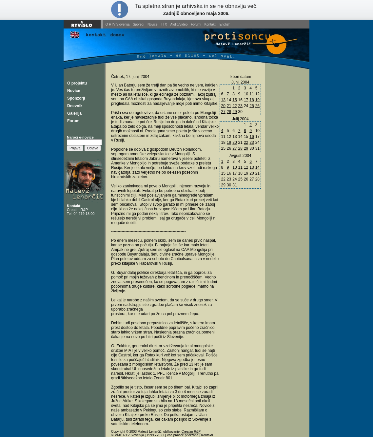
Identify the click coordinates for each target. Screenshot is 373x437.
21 (229, 106)
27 (223, 111)
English (225, 24)
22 (234, 106)
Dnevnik (75, 106)
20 (223, 106)
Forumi (196, 24)
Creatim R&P (77, 210)
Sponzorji (76, 98)
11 (251, 94)
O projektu (77, 83)
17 (246, 100)
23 (240, 106)
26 (257, 106)
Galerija (74, 113)
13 (223, 100)
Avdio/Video (178, 24)
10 (246, 94)
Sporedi (138, 24)
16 (251, 136)
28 (229, 111)
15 (234, 100)
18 (251, 100)
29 (234, 111)
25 (251, 106)
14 (257, 167)
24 (234, 179)
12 (246, 167)
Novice (152, 24)
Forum (73, 121)
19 (257, 100)
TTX (164, 24)
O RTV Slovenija (118, 24)
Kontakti (210, 24)
